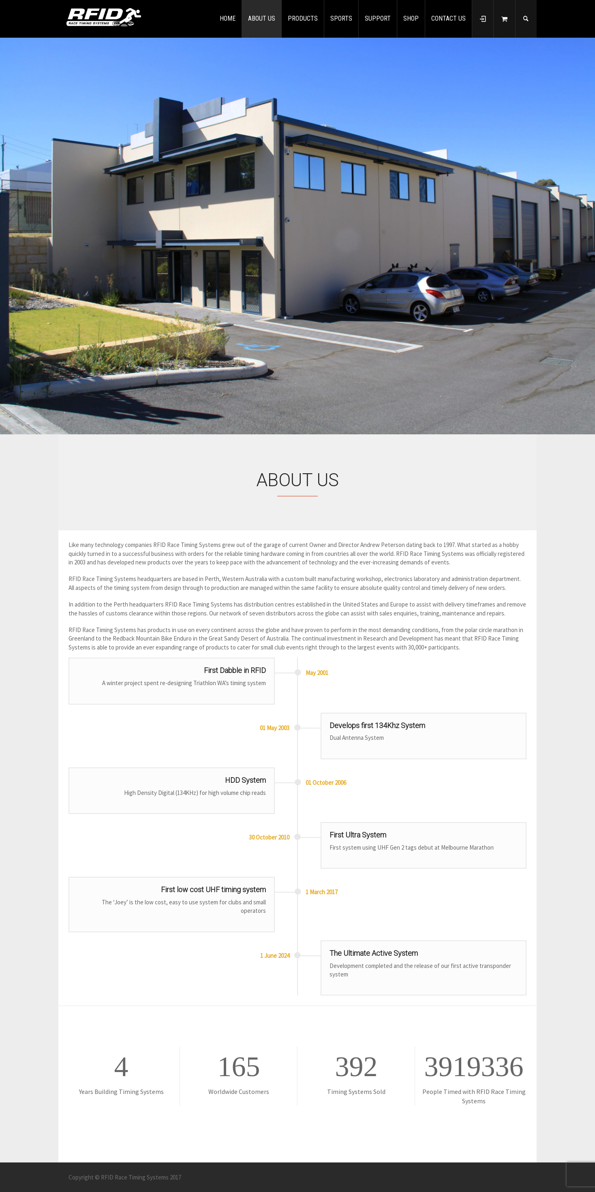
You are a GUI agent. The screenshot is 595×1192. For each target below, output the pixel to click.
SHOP (411, 18)
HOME (227, 18)
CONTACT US (448, 18)
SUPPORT (378, 18)
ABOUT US (261, 18)
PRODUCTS (303, 18)
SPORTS (341, 18)
